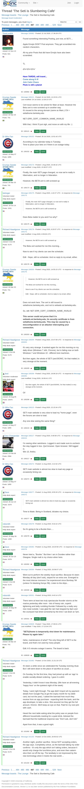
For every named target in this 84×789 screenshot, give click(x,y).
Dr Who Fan (8, 137)
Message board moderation (12, 18)
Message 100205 (27, 340)
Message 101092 (27, 660)
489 (42, 25)
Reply (37, 92)
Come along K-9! (30, 79)
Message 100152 (27, 136)
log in (29, 22)
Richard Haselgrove (11, 229)
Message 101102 (27, 737)
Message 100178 (27, 229)
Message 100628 (27, 624)
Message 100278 (27, 524)
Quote (43, 92)
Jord (6, 374)
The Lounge (23, 15)
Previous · (6, 25)
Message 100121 (27, 97)
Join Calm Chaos (31, 82)
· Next (59, 25)
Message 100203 (27, 269)
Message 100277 (27, 492)
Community (24, 3)
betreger (6, 193)
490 (47, 25)
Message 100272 (27, 464)
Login (76, 3)
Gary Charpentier (11, 436)
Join (69, 3)
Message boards (9, 15)
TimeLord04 (8, 33)
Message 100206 (27, 373)
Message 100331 (27, 595)
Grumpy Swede (9, 97)
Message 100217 (27, 436)
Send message (7, 48)
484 (17, 25)
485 (22, 25)
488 (37, 25)
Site (35, 3)
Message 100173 (27, 165)
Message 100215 (27, 407)
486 (27, 25)
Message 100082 (27, 33)
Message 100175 (27, 193)
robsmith (6, 524)
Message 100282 (27, 547)
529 (54, 25)
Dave (6, 492)
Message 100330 (27, 569)
